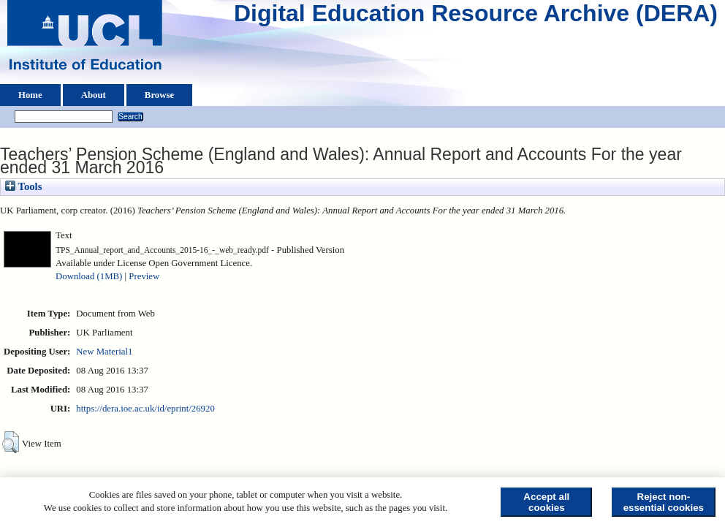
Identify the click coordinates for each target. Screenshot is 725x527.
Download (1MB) (89, 276)
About (93, 95)
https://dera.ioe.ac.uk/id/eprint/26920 (145, 408)
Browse (159, 95)
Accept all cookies (546, 502)
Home (30, 95)
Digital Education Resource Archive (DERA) (476, 16)
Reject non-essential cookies (663, 502)
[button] (10, 442)
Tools (23, 186)
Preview (144, 276)
